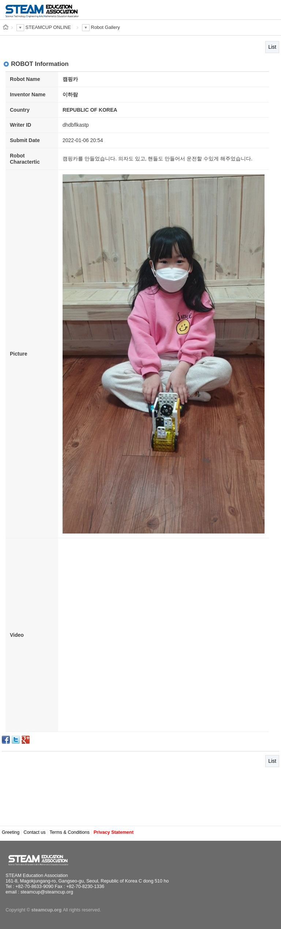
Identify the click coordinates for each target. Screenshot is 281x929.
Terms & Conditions (70, 832)
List (272, 47)
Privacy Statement (114, 832)
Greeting (10, 832)
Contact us (34, 832)
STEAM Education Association (42, 860)
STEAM (42, 13)
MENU (264, 10)
